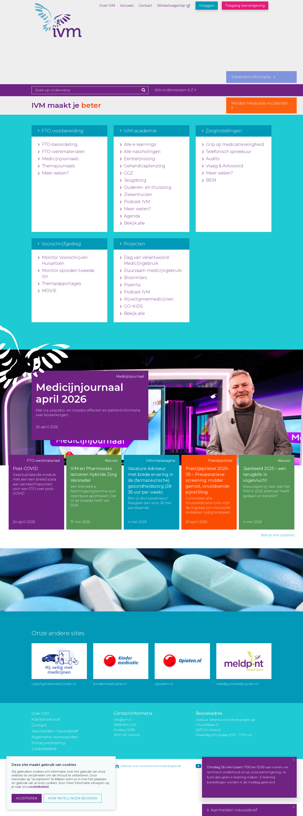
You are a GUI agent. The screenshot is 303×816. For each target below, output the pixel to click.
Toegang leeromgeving (245, 6)
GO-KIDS (131, 306)
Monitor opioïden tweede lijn (66, 274)
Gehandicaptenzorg (142, 166)
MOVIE (47, 291)
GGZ (126, 173)
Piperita (130, 285)
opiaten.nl (164, 684)
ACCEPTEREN (26, 798)
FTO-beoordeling (57, 144)
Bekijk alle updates (277, 535)
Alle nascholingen (140, 152)
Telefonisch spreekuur (226, 152)
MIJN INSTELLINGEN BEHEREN (72, 798)
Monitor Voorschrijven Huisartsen (63, 260)
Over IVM (107, 6)
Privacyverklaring (48, 743)
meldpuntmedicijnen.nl (237, 684)
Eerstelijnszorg (137, 159)
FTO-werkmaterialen (61, 152)
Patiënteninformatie (253, 77)
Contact (145, 6)
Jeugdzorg (133, 180)
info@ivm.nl (122, 720)
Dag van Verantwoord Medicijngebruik (144, 260)
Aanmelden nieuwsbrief (55, 731)
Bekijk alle (132, 223)
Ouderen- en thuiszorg (145, 187)
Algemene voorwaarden (55, 737)
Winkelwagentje (171, 6)
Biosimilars (133, 278)
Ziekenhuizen (136, 195)
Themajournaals (56, 166)
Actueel (127, 6)
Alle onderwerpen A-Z (175, 90)
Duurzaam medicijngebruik (151, 271)
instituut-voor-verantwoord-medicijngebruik (151, 766)
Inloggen (206, 6)
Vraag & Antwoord (222, 166)
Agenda (130, 216)
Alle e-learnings (138, 144)
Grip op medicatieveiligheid (233, 144)
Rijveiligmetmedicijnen (146, 299)
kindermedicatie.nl (110, 684)
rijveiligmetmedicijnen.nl (54, 684)
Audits (210, 159)
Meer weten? (53, 173)
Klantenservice (46, 719)
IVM (72, 24)
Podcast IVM (135, 202)
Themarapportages (59, 284)
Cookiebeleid (44, 749)
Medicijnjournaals (58, 159)
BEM (209, 180)
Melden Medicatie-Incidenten (261, 105)
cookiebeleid (38, 787)
